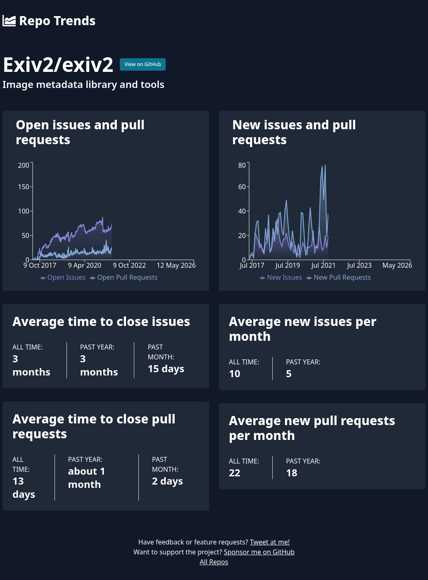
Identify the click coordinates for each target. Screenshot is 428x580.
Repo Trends (48, 20)
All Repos (214, 561)
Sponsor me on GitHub (259, 551)
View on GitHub (142, 64)
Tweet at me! (270, 542)
